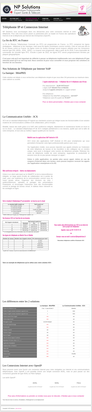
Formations (45, 18)
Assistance (56, 18)
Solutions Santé (14, 18)
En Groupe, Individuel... (46, 20)
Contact (68, 18)
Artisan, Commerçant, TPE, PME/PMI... (32, 20)
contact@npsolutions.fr (78, 236)
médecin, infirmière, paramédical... (16, 20)
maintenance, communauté (58, 20)
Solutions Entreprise (31, 18)
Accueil (4, 18)
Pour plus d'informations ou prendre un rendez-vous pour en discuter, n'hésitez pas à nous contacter (46, 396)
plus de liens (18, 408)
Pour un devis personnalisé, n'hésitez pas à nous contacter (64, 102)
